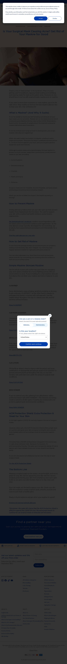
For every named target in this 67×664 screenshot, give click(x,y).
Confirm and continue (33, 344)
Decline (55, 18)
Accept (41, 18)
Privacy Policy (53, 8)
